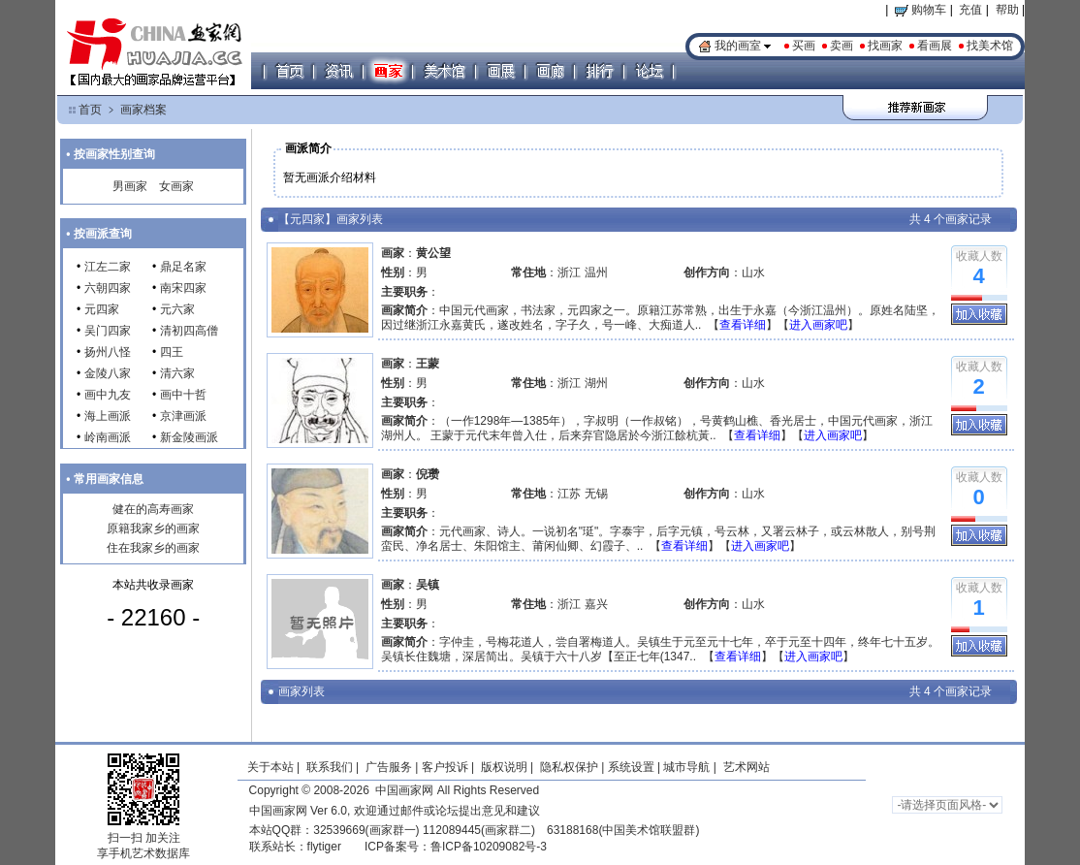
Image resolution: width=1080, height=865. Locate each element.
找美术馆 (990, 45)
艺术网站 (744, 767)
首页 (90, 109)
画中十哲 (183, 394)
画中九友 (107, 394)
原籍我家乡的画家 (153, 528)
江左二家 (107, 266)
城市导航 (686, 767)
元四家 (101, 309)
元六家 (177, 309)
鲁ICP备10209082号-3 (488, 846)
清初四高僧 (189, 330)
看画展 (934, 45)
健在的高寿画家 (153, 509)
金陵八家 (107, 373)
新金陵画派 (189, 437)
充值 (970, 9)
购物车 (920, 9)
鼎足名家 (183, 266)
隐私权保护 (569, 767)
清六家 (177, 373)
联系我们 (329, 767)
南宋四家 (183, 288)
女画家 (176, 186)
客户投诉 (445, 767)
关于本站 (270, 767)
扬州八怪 (107, 352)
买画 (803, 45)
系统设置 (631, 767)
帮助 (1007, 9)
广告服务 (388, 767)
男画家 (129, 186)
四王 (171, 352)
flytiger (324, 846)
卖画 (841, 45)
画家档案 (143, 109)
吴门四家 (107, 330)
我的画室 (738, 45)
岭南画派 (107, 437)
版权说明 (504, 767)
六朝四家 (107, 288)
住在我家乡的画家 (153, 548)
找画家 (885, 45)
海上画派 (107, 416)
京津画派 (183, 416)
